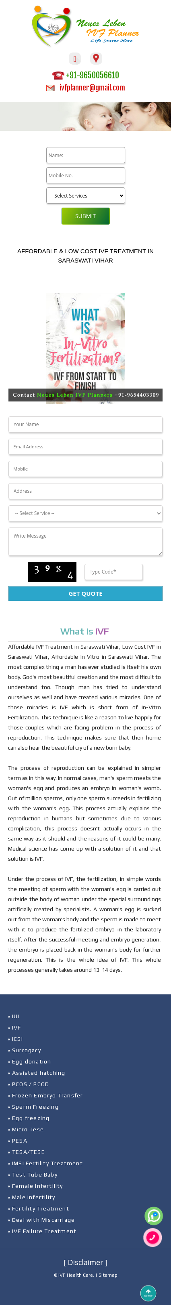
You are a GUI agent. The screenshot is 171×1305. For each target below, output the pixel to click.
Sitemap (108, 1275)
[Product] (85, 195)
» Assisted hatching (37, 1073)
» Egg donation (30, 1061)
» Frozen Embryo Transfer (45, 1095)
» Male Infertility (32, 1197)
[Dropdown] (85, 513)
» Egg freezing (29, 1118)
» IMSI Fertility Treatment (45, 1163)
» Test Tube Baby (33, 1174)
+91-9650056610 (85, 75)
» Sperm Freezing (33, 1106)
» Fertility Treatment (38, 1208)
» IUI (14, 1016)
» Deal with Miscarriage (41, 1220)
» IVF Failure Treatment (42, 1231)
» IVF (14, 1027)
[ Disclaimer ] (85, 1262)
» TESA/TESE (26, 1152)
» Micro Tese (26, 1129)
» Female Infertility (35, 1186)
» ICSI (15, 1039)
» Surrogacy (24, 1050)
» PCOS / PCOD (28, 1084)
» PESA (17, 1140)
